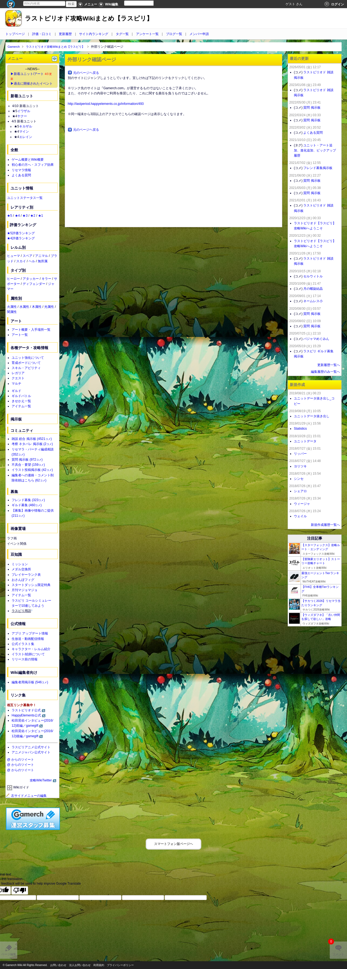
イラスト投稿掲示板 (32, 470)
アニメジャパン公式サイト (31, 752)
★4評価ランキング (21, 238)
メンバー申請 (199, 34)
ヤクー (22, 116)
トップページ (15, 34)
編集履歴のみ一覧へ (325, 372)
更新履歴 (65, 34)
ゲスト (290, 4)
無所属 (42, 261)
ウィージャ (302, 504)
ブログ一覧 (174, 34)
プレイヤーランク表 (26, 575)
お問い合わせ (58, 965)
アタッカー (31, 279)
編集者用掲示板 (30, 682)
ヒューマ (13, 256)
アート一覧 (20, 335)
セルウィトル (313, 276)
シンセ (299, 479)
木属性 (37, 307)
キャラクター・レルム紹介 (31, 649)
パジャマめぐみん (316, 339)
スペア (27, 256)
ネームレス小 (313, 301)
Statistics (300, 428)
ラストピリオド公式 (26, 710)
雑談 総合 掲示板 (32, 439)
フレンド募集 (28, 500)
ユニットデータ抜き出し (311, 416)
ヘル (32, 261)
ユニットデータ (305, 441)
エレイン (25, 137)
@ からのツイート (20, 759)
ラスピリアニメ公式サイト (31, 747)
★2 (32, 216)
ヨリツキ (300, 466)
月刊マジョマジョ (25, 590)
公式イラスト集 (23, 644)
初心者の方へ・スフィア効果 (33, 165)
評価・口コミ (42, 34)
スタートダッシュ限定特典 (31, 585)
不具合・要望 (28, 465)
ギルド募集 (27, 505)
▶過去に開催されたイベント (32, 83)
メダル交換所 (21, 569)
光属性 (49, 307)
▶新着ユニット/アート (27, 74)
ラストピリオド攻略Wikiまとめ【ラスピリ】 (89, 18)
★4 (17, 216)
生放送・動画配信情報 (28, 639)
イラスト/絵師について (28, 654)
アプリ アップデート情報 (30, 633)
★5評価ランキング (21, 233)
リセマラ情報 (21, 170)
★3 (25, 216)
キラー (46, 279)
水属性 (24, 307)
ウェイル (300, 516)
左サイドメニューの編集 (26, 796)
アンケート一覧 (147, 34)
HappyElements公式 (26, 715)
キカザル (25, 126)
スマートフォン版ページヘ (173, 844)
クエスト (18, 378)
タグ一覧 (122, 34)
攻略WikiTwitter (41, 780)
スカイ (21, 261)
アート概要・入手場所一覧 (31, 330)
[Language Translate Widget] (143, 3)
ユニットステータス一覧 (25, 198)
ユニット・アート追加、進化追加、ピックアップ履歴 (315, 150)
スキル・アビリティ (26, 368)
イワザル (23, 111)
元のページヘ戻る (86, 73)
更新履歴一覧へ (328, 365)
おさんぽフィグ (23, 580)
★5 (9, 216)
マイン (24, 131)
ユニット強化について (28, 358)
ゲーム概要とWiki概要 (28, 159)
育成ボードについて (26, 363)
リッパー (300, 454)
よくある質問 (21, 175)
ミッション (20, 564)
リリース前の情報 (25, 659)
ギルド (16, 391)
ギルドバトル (21, 396)
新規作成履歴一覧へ (325, 525)
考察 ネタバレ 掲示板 (32, 444)
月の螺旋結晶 (313, 289)
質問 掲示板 (27, 459)
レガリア (18, 373)
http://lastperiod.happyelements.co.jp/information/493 (106, 104)
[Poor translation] (19, 890)
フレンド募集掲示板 (317, 168)
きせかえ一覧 (21, 401)
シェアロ (300, 491)
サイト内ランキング (93, 34)
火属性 (12, 307)
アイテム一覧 (21, 406)
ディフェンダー (34, 284)
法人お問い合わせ (80, 965)
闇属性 (12, 312)
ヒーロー (13, 279)
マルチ (16, 383)
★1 (40, 216)
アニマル (41, 256)
